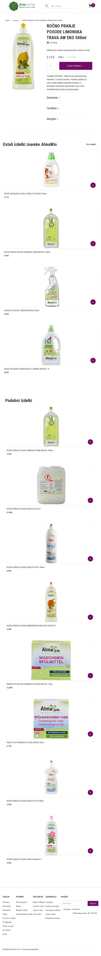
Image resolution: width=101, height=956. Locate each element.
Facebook (76, 909)
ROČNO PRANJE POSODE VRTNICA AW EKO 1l (24, 859)
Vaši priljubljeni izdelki (24, 914)
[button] (55, 98)
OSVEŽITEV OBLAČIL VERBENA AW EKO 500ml (21, 310)
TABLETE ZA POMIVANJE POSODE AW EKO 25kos (25, 742)
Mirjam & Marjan (39, 902)
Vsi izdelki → (92, 144)
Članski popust (21, 902)
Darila (5, 934)
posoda (16, 20)
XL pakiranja (7, 922)
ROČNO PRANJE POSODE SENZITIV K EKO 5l (23, 509)
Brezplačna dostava (52, 918)
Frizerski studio (38, 906)
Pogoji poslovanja (52, 906)
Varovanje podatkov (52, 910)
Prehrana (6, 902)
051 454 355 (92, 913)
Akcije (18, 906)
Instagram (67, 909)
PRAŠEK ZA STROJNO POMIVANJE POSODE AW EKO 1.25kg (29, 684)
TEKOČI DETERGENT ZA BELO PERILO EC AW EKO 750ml (25, 194)
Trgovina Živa (38, 910)
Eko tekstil (6, 930)
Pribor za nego (8, 926)
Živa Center (37, 914)
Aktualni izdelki (21, 910)
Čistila (7, 20)
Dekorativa (7, 910)
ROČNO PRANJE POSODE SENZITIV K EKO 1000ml (26, 567)
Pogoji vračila (50, 914)
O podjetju (49, 902)
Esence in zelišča (9, 918)
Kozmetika (7, 906)
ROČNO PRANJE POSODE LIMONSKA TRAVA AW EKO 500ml (42, 20)
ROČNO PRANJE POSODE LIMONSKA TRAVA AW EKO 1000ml (27, 252)
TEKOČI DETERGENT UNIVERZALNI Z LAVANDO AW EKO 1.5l (26, 369)
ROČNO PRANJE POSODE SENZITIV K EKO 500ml (25, 801)
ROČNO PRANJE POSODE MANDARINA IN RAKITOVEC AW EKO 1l (31, 625)
